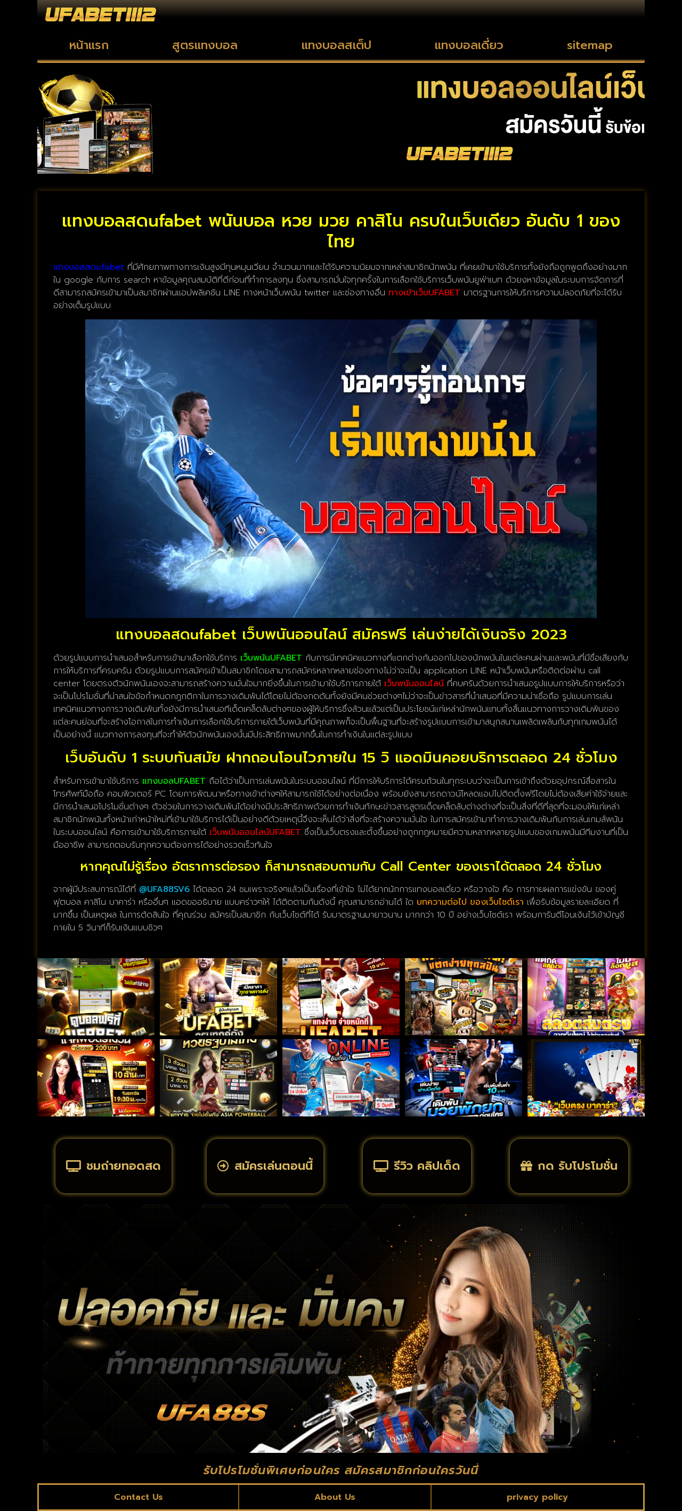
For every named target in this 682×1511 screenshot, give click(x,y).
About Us (334, 1497)
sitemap (590, 45)
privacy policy (537, 1497)
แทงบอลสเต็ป (336, 45)
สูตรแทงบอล (205, 45)
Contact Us (138, 1497)
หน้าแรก (89, 45)
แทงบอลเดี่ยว (469, 45)
